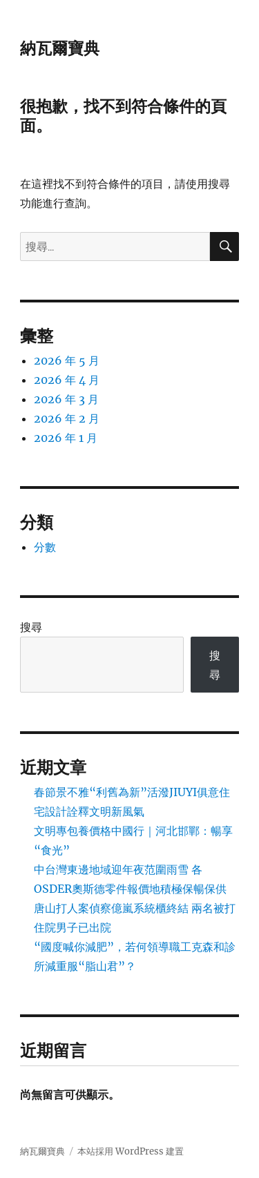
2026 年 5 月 (66, 360)
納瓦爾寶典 (59, 48)
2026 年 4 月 (66, 380)
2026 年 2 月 (66, 418)
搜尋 (31, 627)
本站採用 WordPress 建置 (130, 1151)
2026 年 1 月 (65, 438)
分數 (45, 547)
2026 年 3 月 (66, 399)
